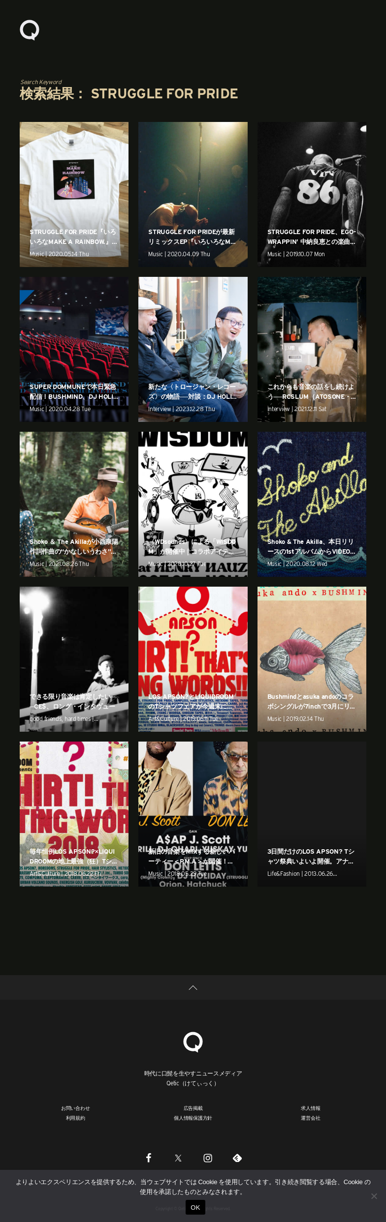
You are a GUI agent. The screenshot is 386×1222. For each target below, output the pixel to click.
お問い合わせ (75, 1108)
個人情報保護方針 (193, 1118)
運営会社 (310, 1118)
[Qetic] (193, 1041)
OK (195, 1207)
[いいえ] (374, 1196)
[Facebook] (148, 1157)
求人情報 (310, 1108)
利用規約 (75, 1118)
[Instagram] (208, 1157)
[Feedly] (237, 1157)
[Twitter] (178, 1157)
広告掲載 (193, 1108)
